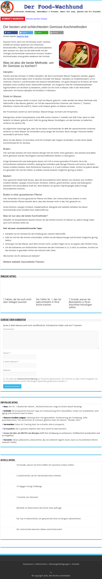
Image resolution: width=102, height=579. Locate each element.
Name (6, 353)
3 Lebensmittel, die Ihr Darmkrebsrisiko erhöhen (38, 475)
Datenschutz (41, 564)
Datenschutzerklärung (27, 379)
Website (6, 370)
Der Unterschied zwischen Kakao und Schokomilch (39, 529)
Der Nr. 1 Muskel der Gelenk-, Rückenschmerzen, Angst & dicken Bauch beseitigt (45, 406)
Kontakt (75, 564)
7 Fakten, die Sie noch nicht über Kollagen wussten (17, 300)
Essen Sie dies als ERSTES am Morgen (21, 433)
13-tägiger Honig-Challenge (29, 486)
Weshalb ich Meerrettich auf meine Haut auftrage (38, 508)
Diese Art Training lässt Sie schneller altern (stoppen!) (39, 424)
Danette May (22, 36)
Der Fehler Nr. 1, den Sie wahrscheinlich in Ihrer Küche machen (48, 302)
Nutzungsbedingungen (59, 564)
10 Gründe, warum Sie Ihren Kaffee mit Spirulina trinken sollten (45, 465)
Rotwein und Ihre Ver (34, 19)
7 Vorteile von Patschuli (27, 497)
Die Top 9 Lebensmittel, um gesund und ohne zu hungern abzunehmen (48, 518)
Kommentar (8, 329)
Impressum (28, 564)
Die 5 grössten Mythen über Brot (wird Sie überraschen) (41, 429)
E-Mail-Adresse (10, 361)
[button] (11, 32)
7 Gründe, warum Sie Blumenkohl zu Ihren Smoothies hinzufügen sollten (80, 303)
